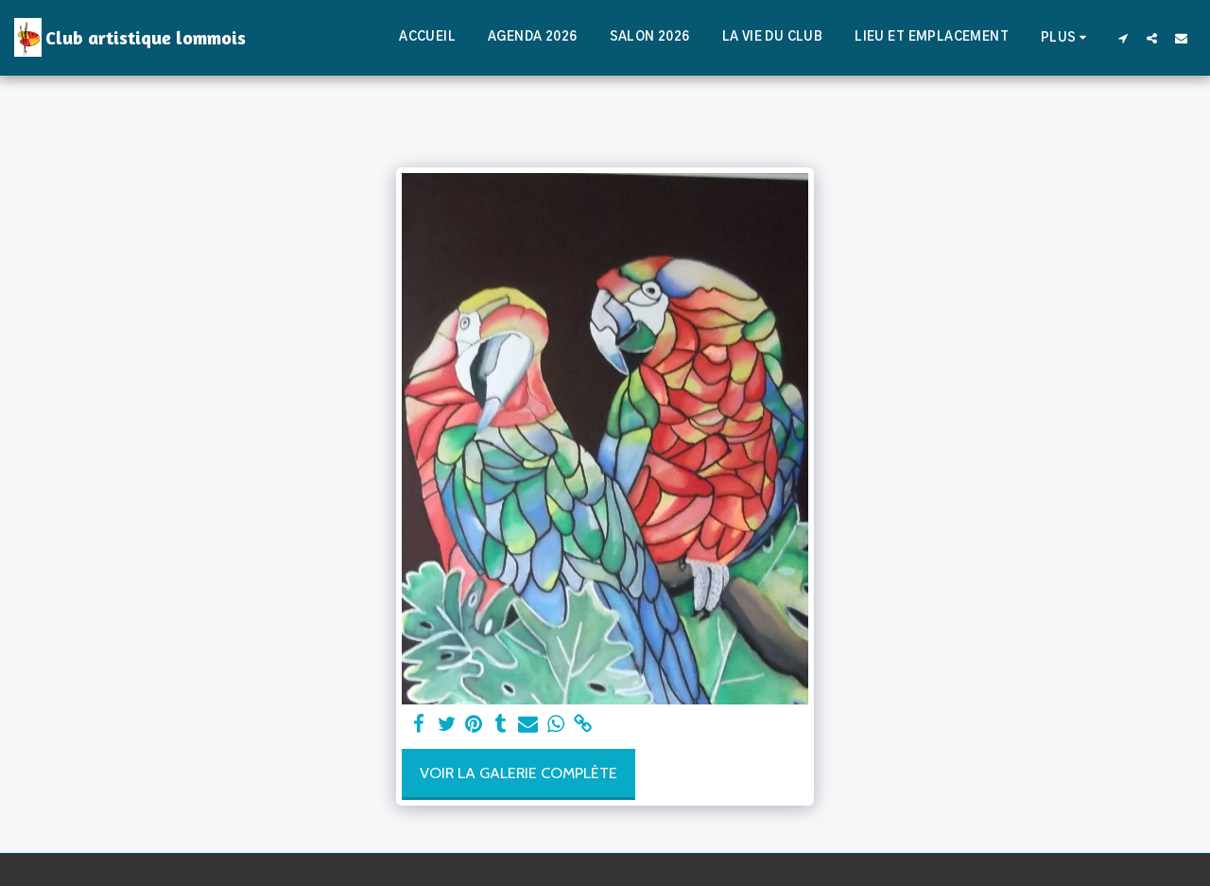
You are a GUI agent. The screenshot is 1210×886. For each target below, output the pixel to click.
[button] (1122, 37)
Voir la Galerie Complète (518, 772)
